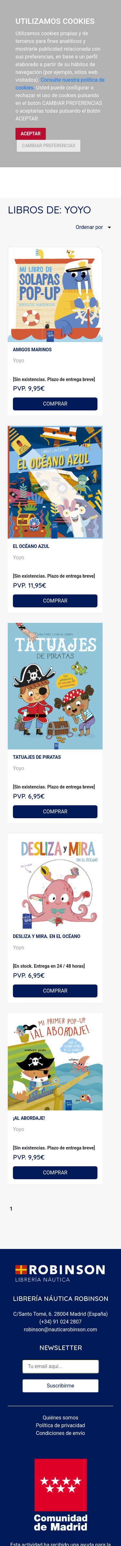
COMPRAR (55, 404)
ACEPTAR (31, 133)
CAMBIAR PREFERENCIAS (48, 145)
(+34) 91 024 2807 (60, 1322)
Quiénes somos (60, 1418)
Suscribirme (60, 1386)
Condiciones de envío (60, 1433)
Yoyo (18, 360)
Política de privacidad (60, 1425)
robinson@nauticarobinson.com (60, 1329)
